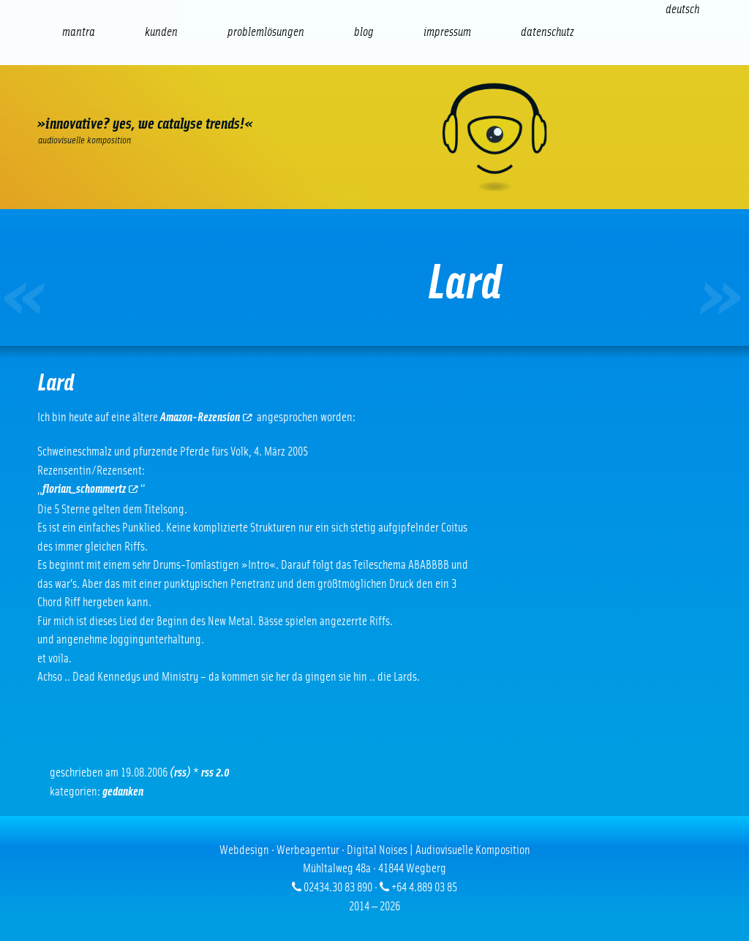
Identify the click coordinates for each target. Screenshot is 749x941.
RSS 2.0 (215, 772)
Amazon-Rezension (206, 417)
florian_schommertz (90, 489)
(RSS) (180, 772)
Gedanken (122, 791)
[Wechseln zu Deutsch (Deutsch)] (682, 9)
